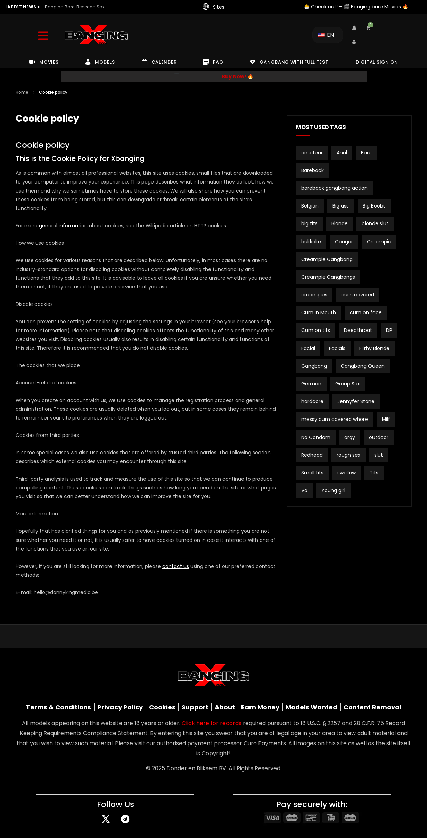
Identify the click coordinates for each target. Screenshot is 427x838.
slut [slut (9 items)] (378, 454)
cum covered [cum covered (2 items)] (357, 294)
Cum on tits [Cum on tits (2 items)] (315, 330)
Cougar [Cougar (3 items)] (344, 241)
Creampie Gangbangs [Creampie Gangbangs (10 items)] (328, 277)
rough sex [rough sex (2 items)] (348, 454)
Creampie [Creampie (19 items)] (379, 241)
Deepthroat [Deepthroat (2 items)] (358, 330)
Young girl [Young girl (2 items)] (333, 490)
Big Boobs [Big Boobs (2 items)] (374, 205)
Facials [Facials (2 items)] (337, 348)
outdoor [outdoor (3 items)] (378, 437)
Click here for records (211, 723)
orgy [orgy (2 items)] (349, 437)
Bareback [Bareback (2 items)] (312, 170)
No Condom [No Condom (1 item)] (315, 437)
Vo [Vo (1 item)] (304, 490)
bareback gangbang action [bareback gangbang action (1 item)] (334, 188)
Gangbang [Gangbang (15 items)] (314, 366)
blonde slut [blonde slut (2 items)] (375, 223)
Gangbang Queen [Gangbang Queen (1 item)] (363, 366)
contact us (175, 566)
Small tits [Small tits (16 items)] (312, 472)
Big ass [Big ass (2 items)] (340, 205)
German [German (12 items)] (311, 383)
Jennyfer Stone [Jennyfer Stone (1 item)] (356, 401)
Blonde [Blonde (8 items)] (339, 223)
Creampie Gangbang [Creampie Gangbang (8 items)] (327, 259)
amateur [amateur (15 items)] (312, 152)
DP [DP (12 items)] (389, 330)
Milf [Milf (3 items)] (386, 419)
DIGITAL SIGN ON (377, 62)
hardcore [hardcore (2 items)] (312, 401)
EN (326, 35)
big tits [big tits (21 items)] (309, 223)
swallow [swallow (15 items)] (346, 472)
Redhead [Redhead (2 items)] (312, 454)
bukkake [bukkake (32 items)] (311, 241)
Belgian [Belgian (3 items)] (310, 205)
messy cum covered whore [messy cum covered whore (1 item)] (334, 419)
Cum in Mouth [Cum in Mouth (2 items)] (318, 312)
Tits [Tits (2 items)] (374, 472)
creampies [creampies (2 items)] (314, 294)
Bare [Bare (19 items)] (366, 152)
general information (63, 225)
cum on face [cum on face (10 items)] (366, 312)
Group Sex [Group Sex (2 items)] (347, 383)
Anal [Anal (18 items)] (342, 152)
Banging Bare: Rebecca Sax (75, 7)
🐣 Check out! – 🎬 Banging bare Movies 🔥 (356, 6)
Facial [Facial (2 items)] (308, 348)
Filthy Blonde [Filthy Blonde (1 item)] (374, 348)
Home (22, 92)
